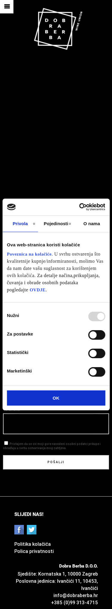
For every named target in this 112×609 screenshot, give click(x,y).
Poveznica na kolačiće (29, 254)
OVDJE (37, 290)
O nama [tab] (91, 223)
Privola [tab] (20, 223)
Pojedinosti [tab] (56, 223)
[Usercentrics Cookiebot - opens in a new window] (79, 207)
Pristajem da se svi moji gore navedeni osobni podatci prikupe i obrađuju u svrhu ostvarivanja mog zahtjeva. (52, 443)
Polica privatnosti (34, 551)
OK (56, 398)
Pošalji (56, 462)
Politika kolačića (32, 544)
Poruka (13, 409)
